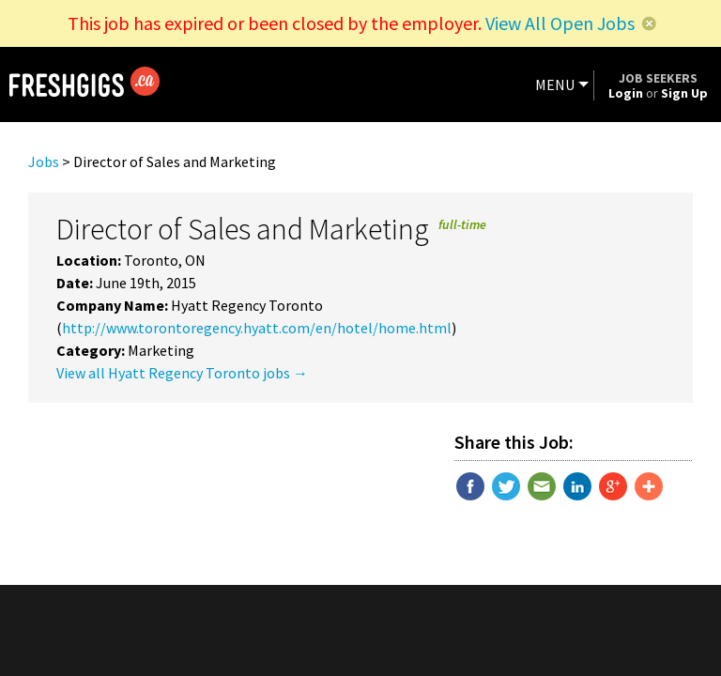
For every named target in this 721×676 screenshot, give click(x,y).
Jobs (43, 161)
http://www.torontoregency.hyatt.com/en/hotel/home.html (257, 327)
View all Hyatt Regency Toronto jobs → (182, 372)
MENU (555, 84)
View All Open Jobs (560, 23)
